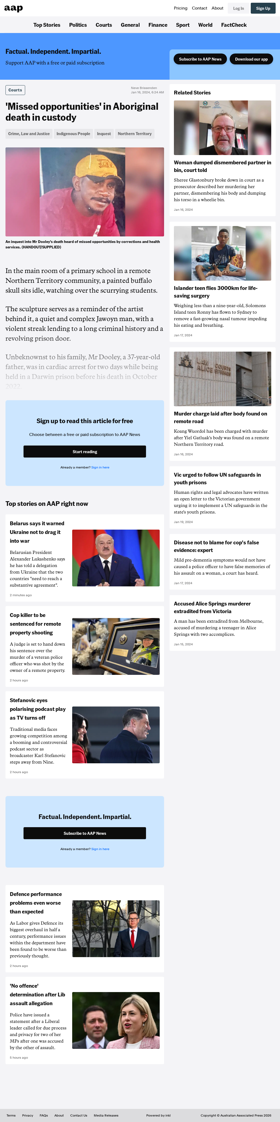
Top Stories (46, 24)
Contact (199, 8)
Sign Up (263, 8)
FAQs (44, 1115)
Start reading (85, 451)
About (217, 8)
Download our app (251, 59)
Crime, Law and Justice (29, 133)
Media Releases (106, 1115)
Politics (78, 24)
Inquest (104, 133)
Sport (182, 24)
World (205, 24)
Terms (11, 1115)
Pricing (181, 8)
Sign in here (100, 467)
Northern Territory (135, 133)
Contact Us (78, 1115)
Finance (157, 24)
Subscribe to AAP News (200, 59)
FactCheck (234, 24)
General (130, 24)
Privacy (27, 1115)
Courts (104, 24)
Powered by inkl (158, 1115)
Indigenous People (73, 133)
